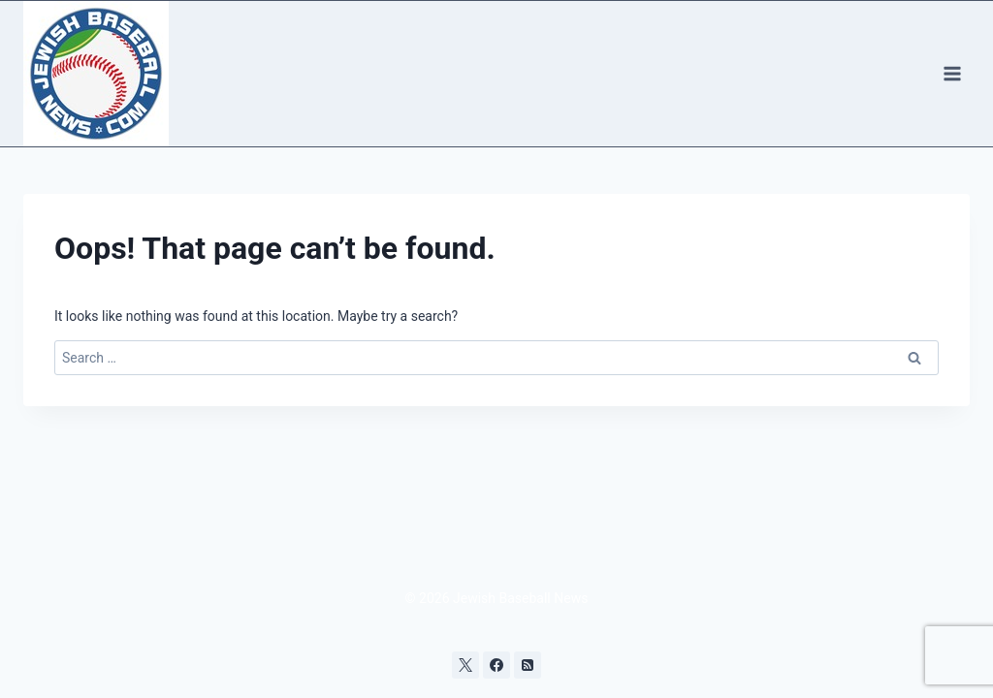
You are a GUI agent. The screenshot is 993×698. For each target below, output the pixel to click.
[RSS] (527, 665)
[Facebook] (496, 665)
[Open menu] (952, 73)
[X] (465, 665)
